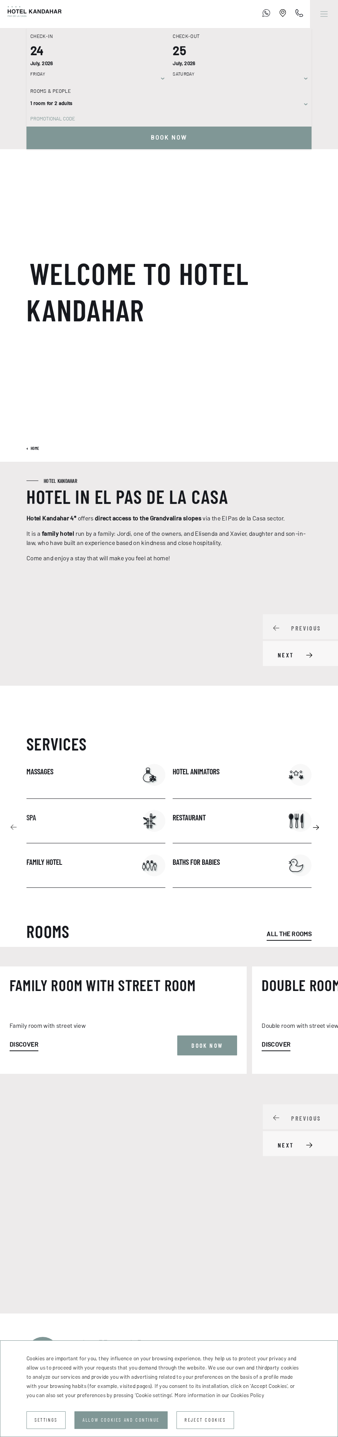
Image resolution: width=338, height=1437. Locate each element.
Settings (46, 1420)
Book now (169, 137)
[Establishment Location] (283, 14)
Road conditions (171, 1317)
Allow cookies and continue (121, 1420)
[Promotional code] (165, 119)
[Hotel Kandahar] (30, 14)
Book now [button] (207, 1203)
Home (34, 448)
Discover (24, 1201)
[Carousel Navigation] (300, 640)
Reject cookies (205, 1420)
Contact (38, 1317)
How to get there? (99, 1317)
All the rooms (289, 934)
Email (197, 1265)
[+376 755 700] (266, 14)
